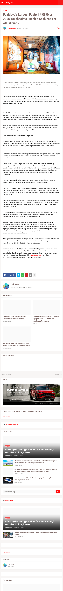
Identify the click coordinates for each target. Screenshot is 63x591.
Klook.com (6, 416)
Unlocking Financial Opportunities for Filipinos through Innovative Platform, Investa (29, 451)
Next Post (58, 374)
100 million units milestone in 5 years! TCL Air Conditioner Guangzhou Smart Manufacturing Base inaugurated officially (36, 462)
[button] (2, 2)
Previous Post (6, 374)
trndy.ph (9, 2)
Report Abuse (9, 500)
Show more (11, 566)
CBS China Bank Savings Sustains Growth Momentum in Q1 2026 (14, 318)
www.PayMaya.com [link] (36, 255)
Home (5, 10)
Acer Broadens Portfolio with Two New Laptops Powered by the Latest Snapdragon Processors (46, 319)
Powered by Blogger (10, 425)
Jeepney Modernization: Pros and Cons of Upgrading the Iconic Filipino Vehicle (36, 534)
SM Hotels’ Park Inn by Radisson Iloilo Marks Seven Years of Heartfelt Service (16, 344)
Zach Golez (15, 284)
